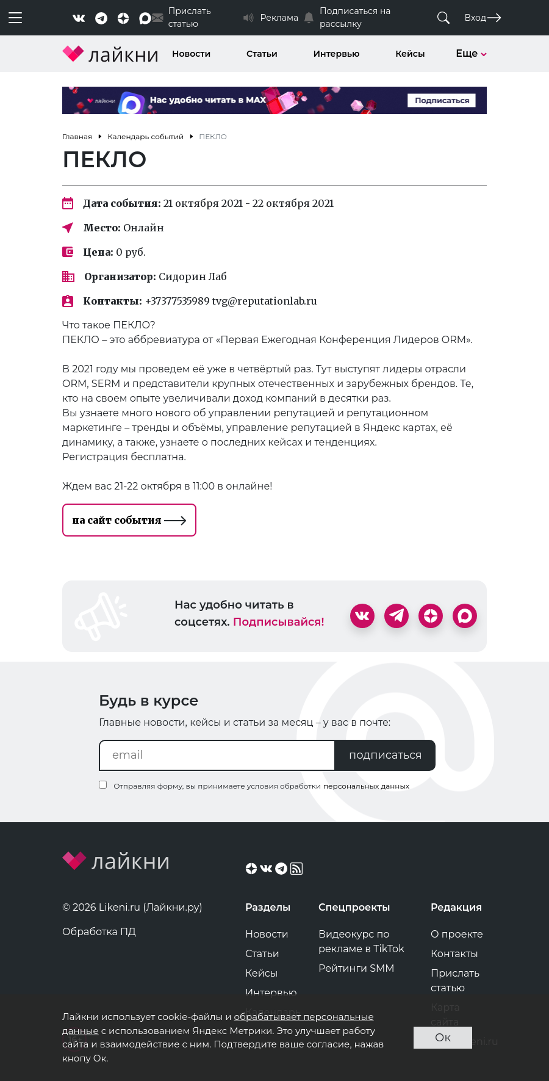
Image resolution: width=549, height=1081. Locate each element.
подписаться (385, 755)
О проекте (457, 934)
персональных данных (366, 785)
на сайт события (129, 520)
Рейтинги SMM (356, 968)
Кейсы (410, 53)
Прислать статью (455, 980)
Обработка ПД (99, 932)
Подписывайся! (279, 622)
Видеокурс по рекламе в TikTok (361, 941)
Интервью (337, 53)
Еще (471, 53)
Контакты (454, 954)
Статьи (262, 53)
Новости (191, 53)
